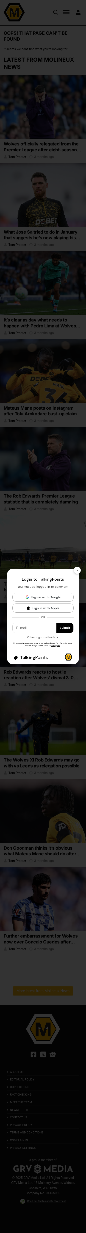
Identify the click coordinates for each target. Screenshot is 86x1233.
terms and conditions (47, 643)
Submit (65, 628)
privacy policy (55, 645)
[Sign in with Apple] (43, 607)
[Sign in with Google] (43, 597)
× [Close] (77, 570)
